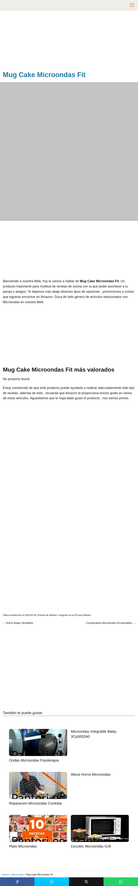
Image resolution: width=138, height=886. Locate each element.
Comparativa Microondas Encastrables (109, 622)
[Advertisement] (69, 41)
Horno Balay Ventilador (19, 622)
